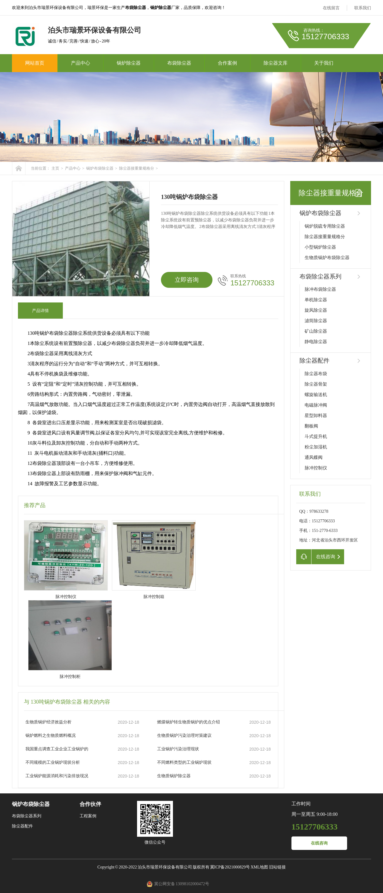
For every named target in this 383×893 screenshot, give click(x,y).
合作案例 (227, 63)
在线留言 (331, 8)
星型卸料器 (316, 415)
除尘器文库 (276, 63)
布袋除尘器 (179, 63)
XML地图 (259, 867)
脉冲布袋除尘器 (320, 289)
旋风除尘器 (316, 310)
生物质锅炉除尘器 (174, 776)
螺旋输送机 (316, 394)
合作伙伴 (90, 804)
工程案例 (88, 816)
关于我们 (323, 63)
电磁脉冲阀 (316, 405)
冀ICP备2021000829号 (230, 867)
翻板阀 (311, 426)
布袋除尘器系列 (320, 276)
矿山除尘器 (316, 331)
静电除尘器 (316, 341)
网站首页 (34, 63)
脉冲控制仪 (316, 467)
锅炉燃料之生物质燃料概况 (50, 735)
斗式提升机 (316, 436)
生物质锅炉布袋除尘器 (327, 257)
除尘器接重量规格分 (136, 168)
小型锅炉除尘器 (320, 247)
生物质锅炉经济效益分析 (48, 722)
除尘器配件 (314, 360)
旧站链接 (277, 867)
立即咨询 (187, 279)
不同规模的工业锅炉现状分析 (52, 762)
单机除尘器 (316, 299)
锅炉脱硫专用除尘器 (325, 226)
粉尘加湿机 (316, 447)
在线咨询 (319, 843)
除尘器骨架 (316, 384)
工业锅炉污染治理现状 (178, 749)
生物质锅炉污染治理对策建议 (184, 735)
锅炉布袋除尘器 (99, 168)
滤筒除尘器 (316, 320)
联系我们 (362, 8)
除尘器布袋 (316, 373)
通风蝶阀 (314, 457)
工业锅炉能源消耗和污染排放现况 (56, 776)
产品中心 (80, 63)
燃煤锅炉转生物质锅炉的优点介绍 (188, 722)
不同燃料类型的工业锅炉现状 (184, 762)
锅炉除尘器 (129, 63)
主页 (55, 168)
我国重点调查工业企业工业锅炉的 (56, 749)
